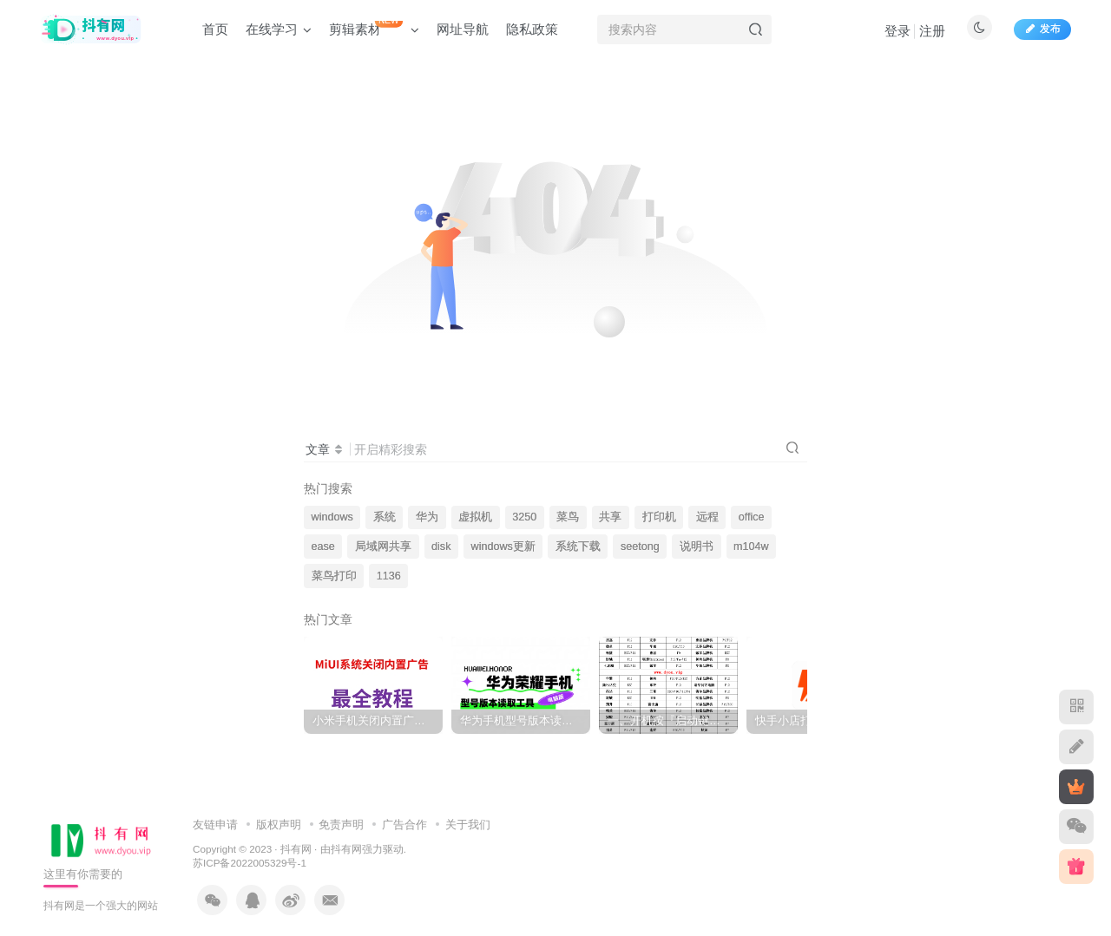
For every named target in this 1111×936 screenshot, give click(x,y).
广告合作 (404, 824)
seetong (640, 546)
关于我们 (467, 824)
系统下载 (578, 546)
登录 (897, 30)
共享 (610, 517)
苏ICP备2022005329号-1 (249, 862)
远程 (707, 517)
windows (332, 517)
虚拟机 (475, 517)
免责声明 (341, 824)
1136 (389, 576)
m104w (751, 546)
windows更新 (503, 546)
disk (440, 546)
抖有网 (296, 848)
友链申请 (215, 824)
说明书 (696, 546)
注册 (932, 30)
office (752, 517)
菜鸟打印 (334, 576)
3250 (524, 517)
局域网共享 (383, 546)
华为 (427, 517)
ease (323, 546)
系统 (384, 517)
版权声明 (278, 824)
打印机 (659, 517)
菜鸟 (567, 517)
